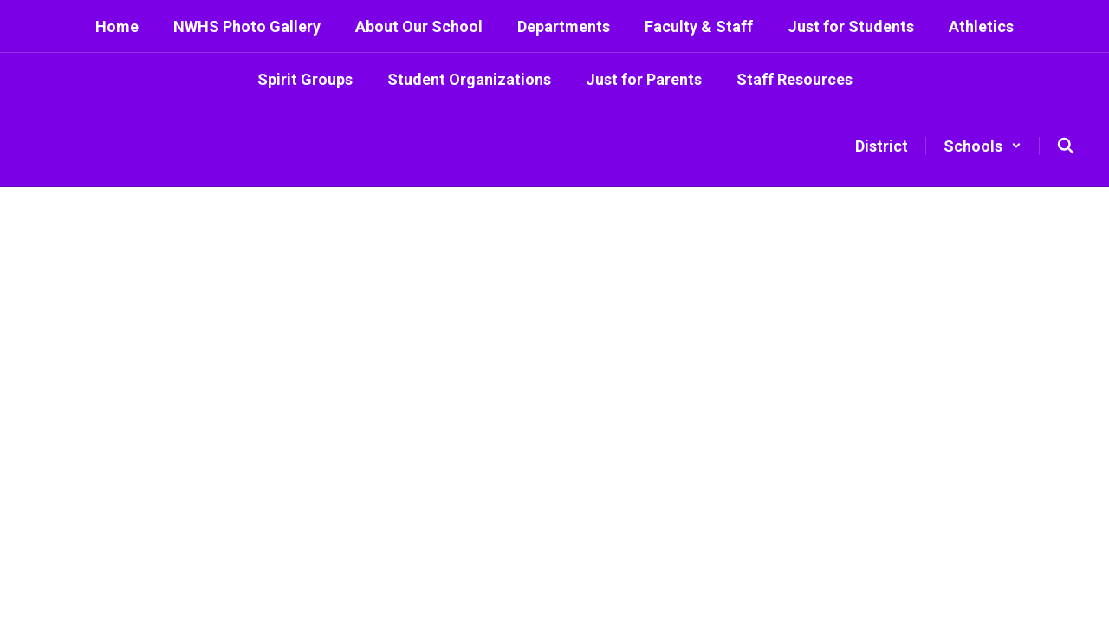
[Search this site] (1065, 145)
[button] (982, 146)
